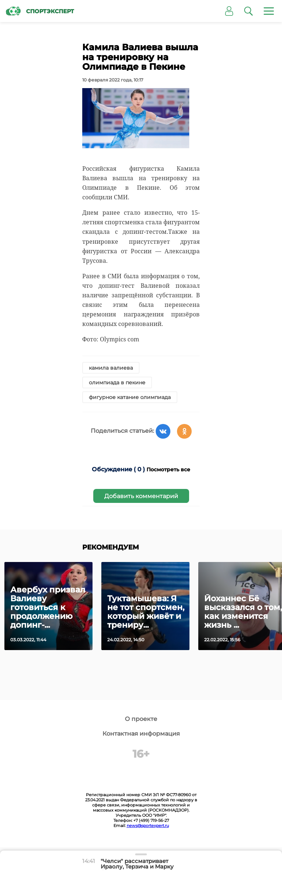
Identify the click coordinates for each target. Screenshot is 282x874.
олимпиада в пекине (117, 382)
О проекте (141, 718)
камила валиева (111, 368)
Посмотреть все (168, 469)
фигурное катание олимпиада (130, 397)
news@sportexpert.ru (148, 825)
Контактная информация (141, 733)
